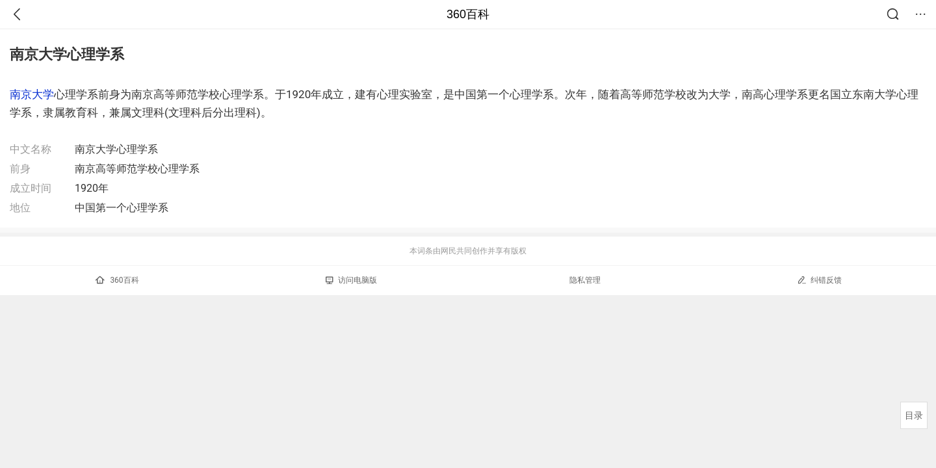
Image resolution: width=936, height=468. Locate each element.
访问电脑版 (351, 280)
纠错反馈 (819, 280)
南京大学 (32, 94)
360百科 (468, 14)
